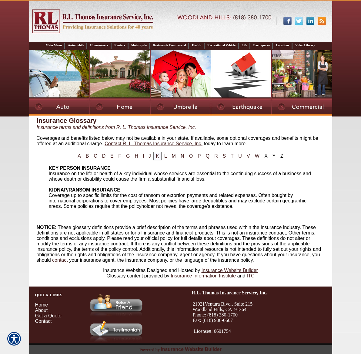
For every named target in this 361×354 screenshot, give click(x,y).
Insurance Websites (124, 270)
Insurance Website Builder (229, 270)
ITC (251, 275)
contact (60, 260)
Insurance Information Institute (203, 275)
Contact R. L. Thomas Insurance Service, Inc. (153, 143)
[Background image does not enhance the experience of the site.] (180, 46)
